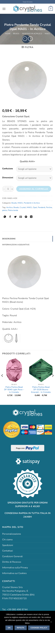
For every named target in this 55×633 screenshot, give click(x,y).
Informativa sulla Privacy (15, 567)
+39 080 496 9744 (17, 609)
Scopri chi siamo (27, 2)
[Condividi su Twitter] (15, 217)
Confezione (7, 169)
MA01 (47, 33)
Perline (49, 207)
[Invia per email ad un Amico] (20, 217)
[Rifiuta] (51, 622)
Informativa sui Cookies (14, 573)
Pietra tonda (13, 210)
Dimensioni (7, 178)
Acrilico (9, 207)
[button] (4, 8)
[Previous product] (30, 38)
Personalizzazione (11, 534)
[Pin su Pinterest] (26, 217)
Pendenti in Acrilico (32, 33)
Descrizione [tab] (9, 238)
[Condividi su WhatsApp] (4, 217)
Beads (16, 33)
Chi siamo (7, 539)
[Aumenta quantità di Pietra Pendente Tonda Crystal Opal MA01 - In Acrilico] (12, 189)
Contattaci (7, 550)
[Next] (52, 381)
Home (8, 33)
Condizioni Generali (12, 556)
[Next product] (25, 38)
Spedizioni (7, 545)
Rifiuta (20, 628)
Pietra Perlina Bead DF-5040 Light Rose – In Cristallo (14, 390)
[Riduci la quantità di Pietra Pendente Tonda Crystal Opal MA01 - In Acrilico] (4, 189)
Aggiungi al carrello (33, 188)
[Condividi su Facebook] (10, 217)
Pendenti (41, 207)
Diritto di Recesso (11, 562)
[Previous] (2, 381)
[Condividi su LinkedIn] (31, 217)
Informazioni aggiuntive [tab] (15, 244)
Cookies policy (39, 628)
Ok (9, 628)
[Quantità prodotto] (8, 189)
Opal (35, 207)
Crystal (23, 207)
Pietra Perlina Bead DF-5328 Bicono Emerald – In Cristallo (41, 390)
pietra (4, 210)
